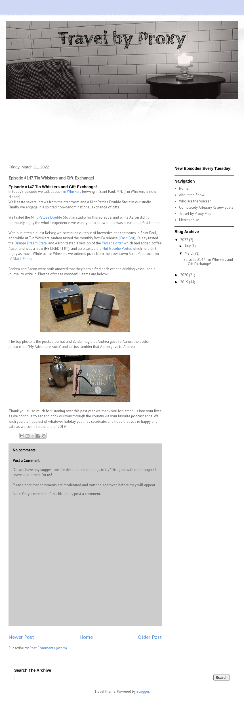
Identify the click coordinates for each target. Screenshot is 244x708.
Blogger (142, 691)
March (190, 253)
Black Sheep (22, 258)
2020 (184, 274)
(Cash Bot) (127, 238)
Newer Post (21, 636)
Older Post (150, 636)
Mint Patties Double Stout (51, 217)
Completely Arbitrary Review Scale (206, 207)
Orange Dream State (30, 243)
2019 (184, 282)
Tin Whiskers (71, 191)
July (188, 246)
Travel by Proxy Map (195, 213)
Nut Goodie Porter (116, 248)
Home (86, 636)
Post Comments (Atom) (48, 648)
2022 (184, 239)
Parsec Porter (112, 243)
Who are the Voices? (195, 201)
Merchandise (189, 219)
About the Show (192, 195)
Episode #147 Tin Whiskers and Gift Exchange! (208, 262)
